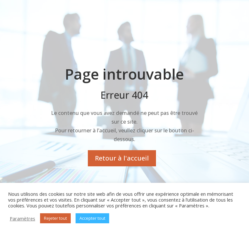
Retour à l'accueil (122, 158)
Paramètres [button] (22, 218)
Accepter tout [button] (92, 218)
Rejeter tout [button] (55, 218)
